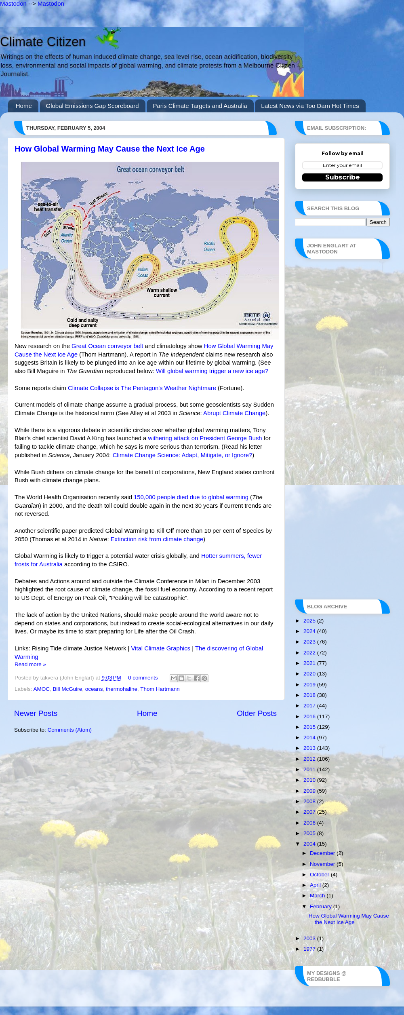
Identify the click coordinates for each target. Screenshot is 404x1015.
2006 (310, 823)
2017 (310, 706)
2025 (310, 621)
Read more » (30, 664)
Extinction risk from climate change (157, 539)
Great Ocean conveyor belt (107, 346)
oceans (94, 689)
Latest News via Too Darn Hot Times (310, 105)
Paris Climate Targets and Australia (200, 105)
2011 (310, 769)
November (323, 864)
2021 (310, 663)
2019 (310, 685)
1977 (310, 949)
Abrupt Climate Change (234, 413)
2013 (310, 748)
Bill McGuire (67, 689)
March (318, 896)
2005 (310, 833)
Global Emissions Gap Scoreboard (92, 105)
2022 (310, 653)
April (316, 885)
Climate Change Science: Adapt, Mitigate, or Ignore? (183, 455)
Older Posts (257, 713)
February (321, 906)
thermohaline (121, 689)
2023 (310, 642)
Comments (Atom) (70, 730)
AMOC (42, 689)
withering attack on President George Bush (205, 438)
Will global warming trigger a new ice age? (212, 371)
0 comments (143, 678)
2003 (310, 938)
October (320, 875)
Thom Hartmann (160, 689)
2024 (310, 631)
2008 (310, 801)
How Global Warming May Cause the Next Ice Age (110, 148)
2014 (310, 737)
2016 (310, 716)
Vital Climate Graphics (160, 648)
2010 (310, 780)
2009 (310, 791)
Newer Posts (35, 713)
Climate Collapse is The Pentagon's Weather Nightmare (142, 388)
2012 (310, 759)
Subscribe (342, 177)
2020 (310, 674)
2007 (310, 812)
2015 (310, 727)
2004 (310, 844)
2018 (310, 695)
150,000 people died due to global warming (191, 497)
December (323, 853)
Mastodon (13, 3)
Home (24, 105)
